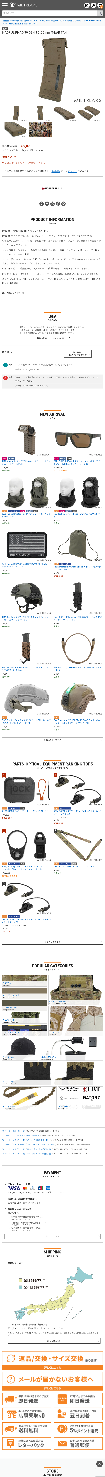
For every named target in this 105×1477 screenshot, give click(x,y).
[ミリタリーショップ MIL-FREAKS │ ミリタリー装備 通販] (23, 5)
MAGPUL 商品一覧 (32, 1135)
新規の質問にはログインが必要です (52, 338)
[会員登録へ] (87, 5)
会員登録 (56, 171)
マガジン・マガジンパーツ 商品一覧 (40, 1144)
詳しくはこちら (52, 1236)
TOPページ (6, 1131)
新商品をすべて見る (52, 740)
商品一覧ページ (19, 1131)
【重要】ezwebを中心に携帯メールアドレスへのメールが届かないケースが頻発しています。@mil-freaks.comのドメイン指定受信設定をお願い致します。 (52, 22)
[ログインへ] (93, 5)
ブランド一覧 (18, 1135)
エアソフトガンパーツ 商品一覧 (39, 1153)
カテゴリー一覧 (19, 1140)
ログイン (72, 171)
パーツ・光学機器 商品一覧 (37, 1140)
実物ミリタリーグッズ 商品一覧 (39, 1149)
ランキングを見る (52, 942)
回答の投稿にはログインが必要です (78, 353)
